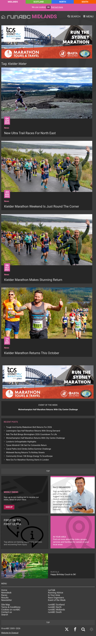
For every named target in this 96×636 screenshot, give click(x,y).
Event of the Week (57, 600)
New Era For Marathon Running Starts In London (27, 460)
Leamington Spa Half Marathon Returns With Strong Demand (33, 431)
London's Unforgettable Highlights (21, 441)
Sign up (9, 507)
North (62, 2)
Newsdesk (6, 592)
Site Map (5, 604)
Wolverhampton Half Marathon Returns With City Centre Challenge (35, 438)
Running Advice (55, 592)
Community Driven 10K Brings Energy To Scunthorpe (29, 456)
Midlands (13, 2)
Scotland (39, 2)
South (85, 2)
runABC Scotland (56, 604)
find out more (57, 7)
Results (4, 597)
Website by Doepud (9, 633)
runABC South (55, 612)
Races (4, 595)
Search (4, 614)
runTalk (51, 590)
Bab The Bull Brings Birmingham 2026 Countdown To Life (31, 434)
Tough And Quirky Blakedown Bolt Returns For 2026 (29, 427)
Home (4, 590)
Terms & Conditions (10, 607)
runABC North (55, 607)
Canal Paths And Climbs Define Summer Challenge (28, 449)
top (48, 471)
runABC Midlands (56, 609)
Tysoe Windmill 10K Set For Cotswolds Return (26, 445)
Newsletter (6, 600)
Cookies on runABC (10, 609)
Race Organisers (56, 597)
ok (48, 7)
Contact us (6, 612)
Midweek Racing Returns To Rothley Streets (25, 452)
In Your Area (54, 595)
